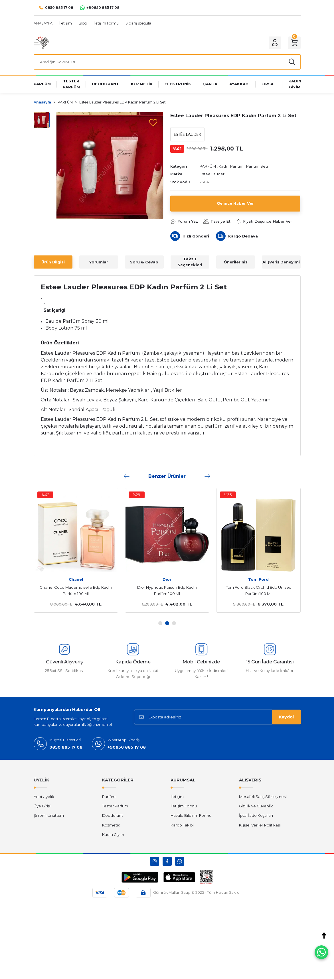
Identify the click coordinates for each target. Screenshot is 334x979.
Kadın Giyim (113, 834)
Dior (167, 579)
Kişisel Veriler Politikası (260, 825)
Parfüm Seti (257, 166)
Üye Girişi (42, 806)
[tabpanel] (76, 550)
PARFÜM (208, 166)
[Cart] (294, 42)
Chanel (76, 579)
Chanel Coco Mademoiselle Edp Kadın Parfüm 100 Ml (76, 590)
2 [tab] (167, 623)
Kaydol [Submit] (286, 717)
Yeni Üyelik (44, 796)
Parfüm (109, 796)
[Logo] (41, 42)
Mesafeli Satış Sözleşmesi (263, 796)
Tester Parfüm (115, 806)
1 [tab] (160, 623)
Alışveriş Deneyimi (281, 262)
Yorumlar (98, 262)
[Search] (167, 62)
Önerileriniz (236, 262)
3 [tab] (174, 623)
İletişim (177, 796)
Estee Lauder (212, 174)
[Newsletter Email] (217, 717)
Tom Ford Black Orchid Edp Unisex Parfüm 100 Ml (258, 590)
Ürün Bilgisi (53, 262)
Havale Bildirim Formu (191, 815)
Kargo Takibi (182, 825)
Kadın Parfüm (231, 166)
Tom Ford (258, 579)
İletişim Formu (184, 806)
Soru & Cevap (144, 262)
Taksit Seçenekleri (190, 262)
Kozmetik (111, 825)
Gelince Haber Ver (235, 203)
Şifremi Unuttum (49, 815)
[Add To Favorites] (153, 122)
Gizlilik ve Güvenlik (256, 806)
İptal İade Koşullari (256, 815)
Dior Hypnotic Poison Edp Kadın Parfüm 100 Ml (167, 590)
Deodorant (112, 815)
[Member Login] (275, 42)
